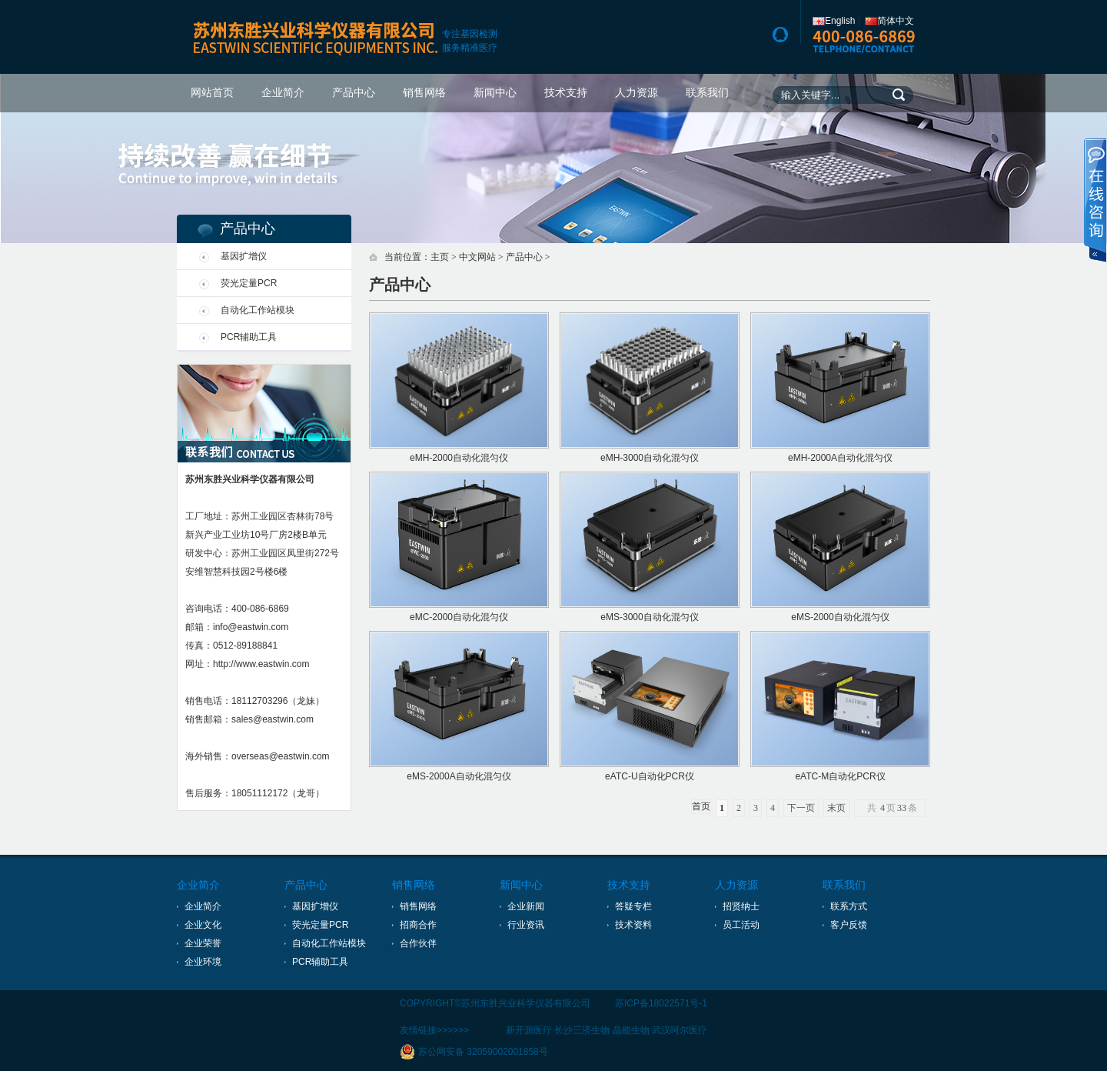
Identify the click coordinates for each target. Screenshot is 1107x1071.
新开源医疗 (529, 1030)
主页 (439, 257)
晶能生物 (631, 1030)
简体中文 (889, 20)
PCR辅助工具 (249, 337)
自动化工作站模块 (257, 310)
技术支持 (565, 92)
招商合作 (418, 924)
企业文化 (202, 924)
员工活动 (741, 924)
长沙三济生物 (582, 1030)
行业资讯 (525, 924)
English (834, 20)
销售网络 (424, 92)
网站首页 (212, 92)
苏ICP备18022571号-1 (661, 1003)
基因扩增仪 (244, 256)
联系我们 (707, 92)
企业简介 (282, 92)
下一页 (801, 807)
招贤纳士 (741, 906)
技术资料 (633, 924)
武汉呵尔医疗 (679, 1030)
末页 (836, 807)
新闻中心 (495, 92)
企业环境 (202, 961)
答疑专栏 (633, 906)
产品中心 (353, 92)
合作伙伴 (418, 943)
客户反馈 (848, 924)
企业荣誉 (202, 943)
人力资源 (636, 92)
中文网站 (477, 257)
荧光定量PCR (249, 283)
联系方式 (848, 906)
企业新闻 (525, 906)
